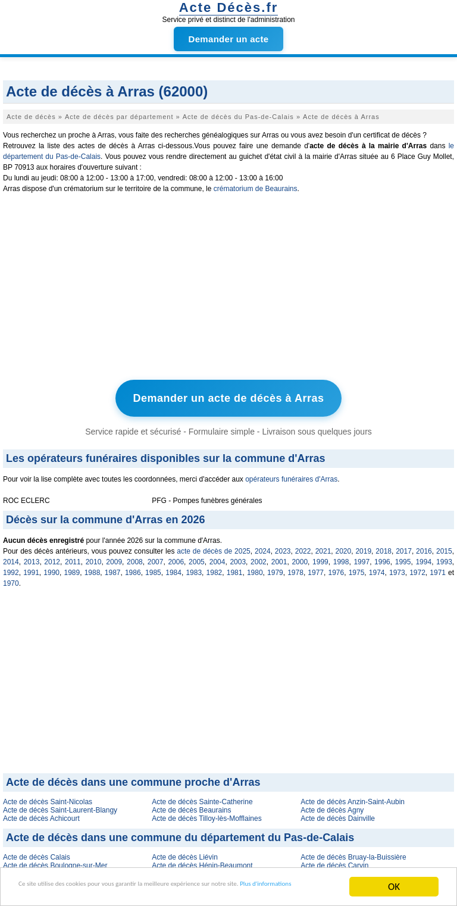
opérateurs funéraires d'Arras (291, 475)
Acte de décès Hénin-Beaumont (202, 861)
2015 (444, 547)
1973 (397, 568)
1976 (336, 568)
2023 (283, 547)
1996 (382, 558)
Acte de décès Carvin (334, 861)
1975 (357, 568)
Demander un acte (229, 39)
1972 (417, 568)
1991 (31, 568)
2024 (263, 547)
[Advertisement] (228, 289)
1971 (438, 568)
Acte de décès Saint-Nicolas (47, 797)
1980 (255, 568)
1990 (51, 568)
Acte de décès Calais (36, 853)
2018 (383, 547)
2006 (176, 558)
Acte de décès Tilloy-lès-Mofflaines (207, 814)
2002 (259, 558)
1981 (235, 568)
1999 (320, 558)
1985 (153, 568)
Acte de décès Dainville (338, 814)
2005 (197, 558)
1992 (11, 568)
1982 (214, 568)
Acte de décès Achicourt (41, 814)
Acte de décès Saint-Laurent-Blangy (60, 806)
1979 (275, 568)
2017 (404, 547)
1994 (423, 558)
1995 (403, 558)
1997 (361, 558)
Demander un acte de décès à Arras (228, 396)
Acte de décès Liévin (185, 853)
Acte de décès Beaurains (191, 806)
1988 (92, 568)
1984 (173, 568)
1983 (194, 568)
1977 (316, 568)
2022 (303, 547)
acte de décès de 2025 (213, 547)
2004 (217, 558)
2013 (32, 558)
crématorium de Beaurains (256, 189)
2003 (238, 558)
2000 (300, 558)
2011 (73, 558)
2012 (52, 558)
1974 (377, 568)
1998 (341, 558)
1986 (133, 568)
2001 (279, 558)
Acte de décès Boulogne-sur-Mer (55, 861)
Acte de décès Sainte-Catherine (202, 797)
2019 (363, 547)
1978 (295, 568)
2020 (344, 547)
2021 (323, 547)
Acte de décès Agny (332, 806)
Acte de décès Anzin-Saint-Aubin (353, 797)
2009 (114, 558)
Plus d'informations (77, 892)
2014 (11, 558)
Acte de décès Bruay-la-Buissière (353, 853)
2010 (94, 558)
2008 (135, 558)
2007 (156, 558)
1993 (444, 558)
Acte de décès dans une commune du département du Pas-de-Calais (180, 833)
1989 (72, 568)
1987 (113, 568)
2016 (424, 547)
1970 (11, 579)
